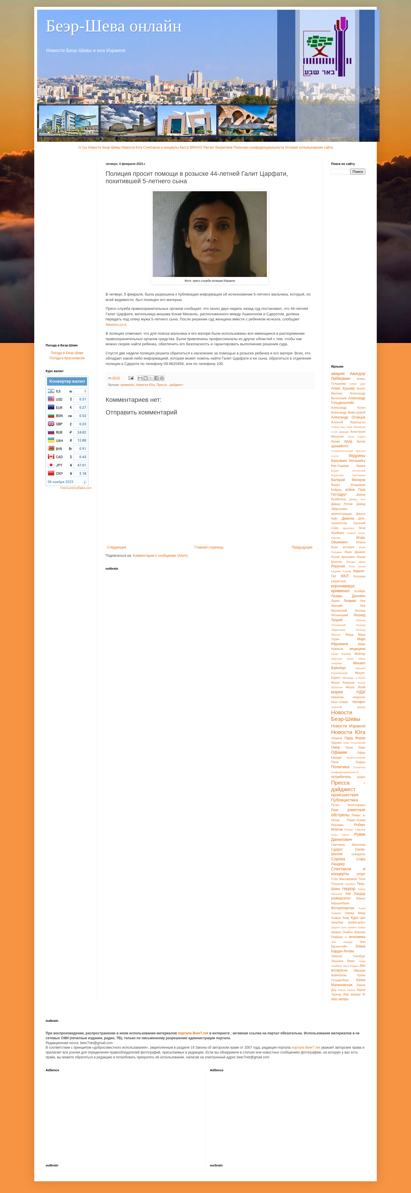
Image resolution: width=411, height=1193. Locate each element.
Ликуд (349, 634)
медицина (357, 649)
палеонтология (355, 757)
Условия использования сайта (309, 147)
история (348, 547)
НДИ (361, 692)
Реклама (337, 825)
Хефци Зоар (340, 917)
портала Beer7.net (193, 1033)
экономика (356, 937)
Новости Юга (132, 147)
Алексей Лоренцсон (348, 422)
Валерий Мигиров (348, 480)
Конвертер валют (67, 381)
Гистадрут (339, 494)
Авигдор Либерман (348, 376)
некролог (358, 697)
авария (337, 373)
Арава (335, 441)
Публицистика (344, 800)
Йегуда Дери (355, 561)
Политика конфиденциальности (259, 147)
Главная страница (209, 547)
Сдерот (337, 849)
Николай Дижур (348, 707)
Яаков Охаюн (346, 989)
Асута (335, 456)
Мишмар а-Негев (353, 677)
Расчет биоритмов (218, 147)
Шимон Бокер (356, 927)
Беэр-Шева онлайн (114, 25)
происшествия (344, 795)
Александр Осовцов (348, 417)
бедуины (357, 455)
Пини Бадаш (348, 762)
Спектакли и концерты (161, 147)
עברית (82, 147)
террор (348, 888)
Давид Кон (357, 499)
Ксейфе (359, 591)
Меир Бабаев (341, 653)
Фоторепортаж (342, 908)
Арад (348, 441)
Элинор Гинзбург (348, 956)
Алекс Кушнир (343, 388)
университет (341, 898)
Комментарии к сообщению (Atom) (160, 556)
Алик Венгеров (355, 426)
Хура (354, 918)
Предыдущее (302, 547)
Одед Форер (354, 738)
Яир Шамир (351, 994)
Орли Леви (355, 747)
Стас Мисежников (344, 879)
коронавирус (343, 586)
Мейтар (359, 653)
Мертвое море (342, 658)
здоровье (348, 528)
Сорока (338, 859)
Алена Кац (338, 426)
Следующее (116, 547)
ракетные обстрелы (348, 812)
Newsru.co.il (116, 324)
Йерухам (338, 566)
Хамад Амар (355, 913)
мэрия (337, 692)
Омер (335, 747)
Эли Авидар (341, 941)
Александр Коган (348, 407)
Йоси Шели (356, 566)
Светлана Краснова (348, 844)
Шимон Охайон (342, 932)
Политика (340, 767)
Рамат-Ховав (356, 820)
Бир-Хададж (340, 465)
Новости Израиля (348, 726)
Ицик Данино (355, 552)
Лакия (335, 601)
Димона (348, 518)
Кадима (336, 571)
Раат (335, 810)
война (350, 490)
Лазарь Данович (348, 596)
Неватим (337, 697)
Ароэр (360, 441)
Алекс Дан (357, 383)
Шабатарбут (356, 922)
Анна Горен (356, 436)
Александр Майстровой (348, 412)
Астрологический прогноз (348, 450)
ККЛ (344, 576)
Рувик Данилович (348, 837)
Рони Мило (340, 834)
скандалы (358, 854)
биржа (360, 465)
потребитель (341, 777)
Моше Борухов (342, 682)
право (361, 777)
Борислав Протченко (348, 475)
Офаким (339, 752)
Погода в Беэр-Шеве (67, 353)
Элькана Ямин (343, 961)
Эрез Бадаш (351, 965)
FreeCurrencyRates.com (75, 488)
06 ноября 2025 (60, 482)
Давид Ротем (341, 504)
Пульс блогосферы (348, 805)
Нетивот (358, 702)
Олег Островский (354, 742)
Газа (361, 490)
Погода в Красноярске (66, 358)
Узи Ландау (355, 894)
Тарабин (349, 883)
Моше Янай (355, 687)
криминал (127, 384)
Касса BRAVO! (191, 147)
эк (345, 937)
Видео (335, 484)
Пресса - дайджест (169, 384)
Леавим (350, 601)
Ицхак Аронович (343, 556)
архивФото (339, 446)
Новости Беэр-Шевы (104, 147)
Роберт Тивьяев (354, 829)
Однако (336, 742)
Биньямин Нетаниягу (348, 461)
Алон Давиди (340, 431)
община (336, 738)
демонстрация (341, 513)
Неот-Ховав (339, 702)
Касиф (347, 571)
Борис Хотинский (348, 470)
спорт (360, 874)
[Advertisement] (68, 248)
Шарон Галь (338, 927)
